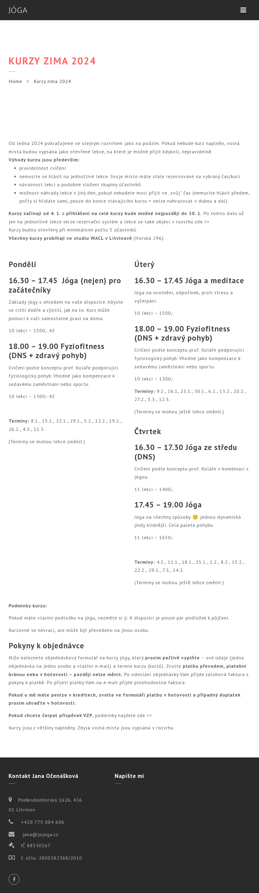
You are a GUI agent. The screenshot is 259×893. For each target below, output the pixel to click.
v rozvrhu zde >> (191, 222)
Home (15, 81)
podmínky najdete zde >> (123, 715)
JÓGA (18, 10)
